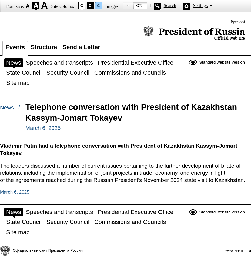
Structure (44, 47)
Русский (238, 22)
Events (15, 47)
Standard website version (222, 62)
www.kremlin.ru (238, 250)
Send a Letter (81, 47)
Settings (200, 5)
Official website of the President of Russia (194, 33)
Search (170, 5)
